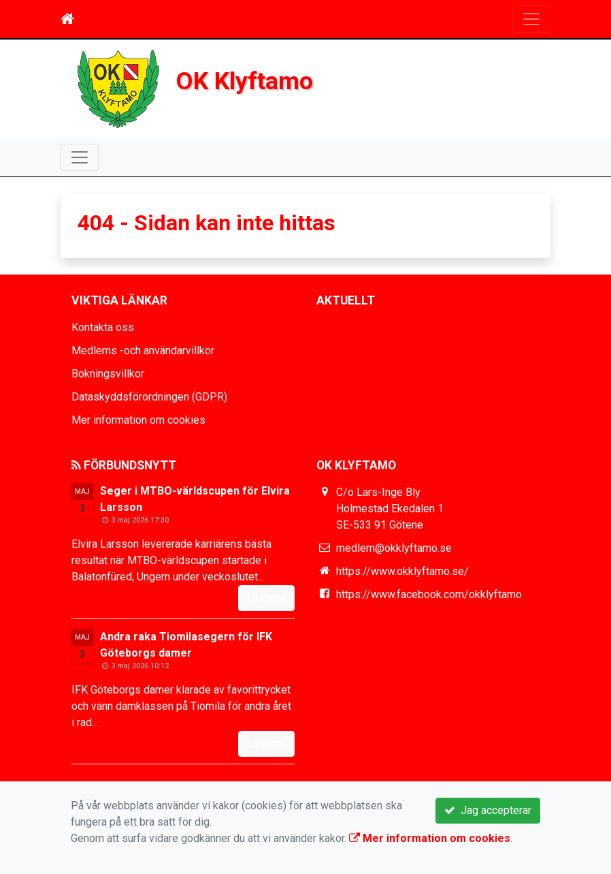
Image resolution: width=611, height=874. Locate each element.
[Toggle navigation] (531, 19)
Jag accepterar (487, 810)
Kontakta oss (102, 327)
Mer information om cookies (138, 419)
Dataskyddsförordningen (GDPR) (149, 396)
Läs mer (266, 597)
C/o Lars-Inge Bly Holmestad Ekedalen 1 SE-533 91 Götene (390, 508)
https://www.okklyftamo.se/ (402, 571)
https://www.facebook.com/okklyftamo (429, 594)
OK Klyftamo (244, 81)
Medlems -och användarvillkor (142, 350)
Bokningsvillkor (107, 373)
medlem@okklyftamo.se (394, 548)
